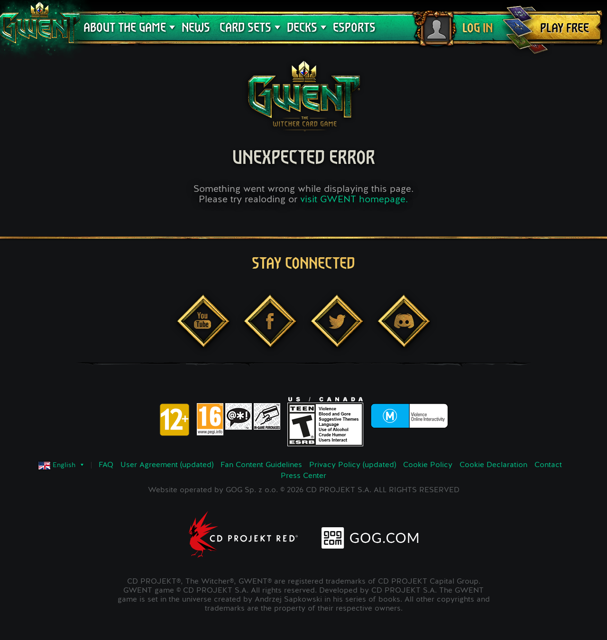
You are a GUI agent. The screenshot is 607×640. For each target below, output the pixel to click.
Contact (548, 465)
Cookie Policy (427, 465)
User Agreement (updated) (166, 465)
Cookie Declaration (493, 465)
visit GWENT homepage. (354, 200)
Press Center (303, 476)
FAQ (106, 465)
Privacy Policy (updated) (352, 465)
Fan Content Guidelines (261, 465)
